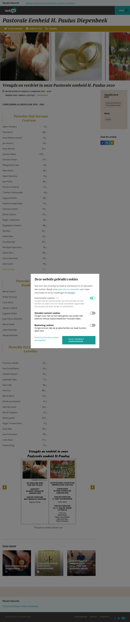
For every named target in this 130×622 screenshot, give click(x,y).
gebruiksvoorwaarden (68, 289)
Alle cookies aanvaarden (76, 340)
